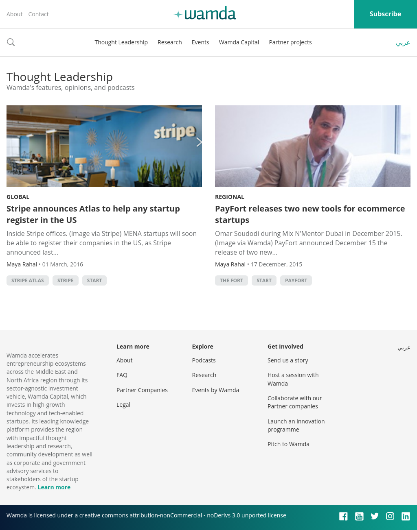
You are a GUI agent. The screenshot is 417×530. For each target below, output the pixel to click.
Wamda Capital (239, 42)
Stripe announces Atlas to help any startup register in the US (93, 214)
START (94, 280)
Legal (123, 404)
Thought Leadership (121, 42)
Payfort (296, 280)
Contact (38, 14)
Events (200, 42)
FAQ (121, 375)
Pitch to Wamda (288, 444)
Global (18, 197)
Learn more (53, 487)
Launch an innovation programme (296, 425)
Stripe (65, 280)
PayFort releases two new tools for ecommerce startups (310, 214)
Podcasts (204, 360)
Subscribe (385, 13)
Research (170, 42)
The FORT (231, 280)
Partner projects (290, 42)
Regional (229, 197)
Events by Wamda (215, 390)
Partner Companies (142, 390)
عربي (403, 42)
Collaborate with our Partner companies (295, 402)
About (14, 14)
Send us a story (288, 360)
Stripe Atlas (27, 280)
